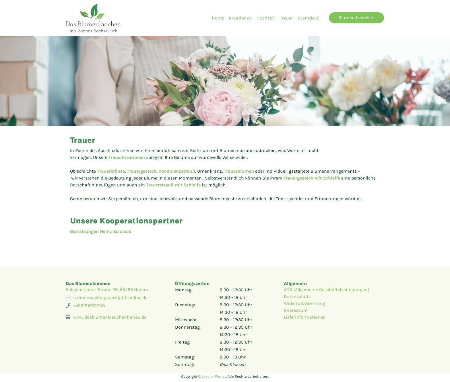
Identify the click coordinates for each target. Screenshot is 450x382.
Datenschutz (297, 296)
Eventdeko (308, 18)
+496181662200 (89, 305)
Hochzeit (266, 18)
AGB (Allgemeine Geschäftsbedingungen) (326, 289)
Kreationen (240, 18)
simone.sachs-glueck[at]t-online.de (110, 297)
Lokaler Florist (214, 376)
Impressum (296, 310)
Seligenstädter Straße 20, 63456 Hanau (107, 289)
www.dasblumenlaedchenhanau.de (109, 317)
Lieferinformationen (305, 317)
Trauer (286, 18)
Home (218, 18)
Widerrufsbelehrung (304, 303)
